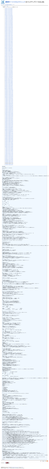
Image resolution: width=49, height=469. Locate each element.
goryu (5, 462)
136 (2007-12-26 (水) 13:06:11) (9, 119)
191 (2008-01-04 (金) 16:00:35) (9, 164)
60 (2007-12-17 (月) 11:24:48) (9, 56)
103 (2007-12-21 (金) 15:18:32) (9, 92)
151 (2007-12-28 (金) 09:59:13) (9, 131)
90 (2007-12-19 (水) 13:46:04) (9, 81)
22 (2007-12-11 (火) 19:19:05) (9, 25)
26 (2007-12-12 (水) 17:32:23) (9, 28)
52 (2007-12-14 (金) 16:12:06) (9, 50)
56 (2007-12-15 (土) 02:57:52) (9, 53)
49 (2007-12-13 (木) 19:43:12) (9, 47)
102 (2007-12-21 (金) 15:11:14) (9, 91)
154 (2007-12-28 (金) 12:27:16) (9, 134)
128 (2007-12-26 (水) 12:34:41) (9, 112)
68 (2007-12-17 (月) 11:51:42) (9, 63)
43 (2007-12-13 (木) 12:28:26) (9, 42)
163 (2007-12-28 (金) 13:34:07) (9, 141)
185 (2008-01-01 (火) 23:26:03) (9, 159)
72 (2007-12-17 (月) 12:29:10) (9, 66)
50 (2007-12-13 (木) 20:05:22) (9, 48)
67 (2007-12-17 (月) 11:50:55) (9, 62)
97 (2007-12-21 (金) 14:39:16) (9, 87)
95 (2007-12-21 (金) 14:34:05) (9, 85)
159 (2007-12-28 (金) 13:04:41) (9, 138)
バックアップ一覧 (5, 6)
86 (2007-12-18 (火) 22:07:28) (9, 78)
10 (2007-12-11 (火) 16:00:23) (9, 15)
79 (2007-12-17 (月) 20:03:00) (9, 72)
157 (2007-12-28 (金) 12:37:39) (9, 136)
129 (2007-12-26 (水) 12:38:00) (9, 113)
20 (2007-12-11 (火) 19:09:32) (9, 23)
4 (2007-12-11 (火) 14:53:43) (8, 10)
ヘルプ (13, 4)
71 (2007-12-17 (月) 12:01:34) (9, 65)
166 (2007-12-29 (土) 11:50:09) (9, 144)
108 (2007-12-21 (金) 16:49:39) (9, 96)
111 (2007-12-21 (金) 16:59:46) (9, 98)
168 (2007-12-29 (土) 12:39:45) (9, 145)
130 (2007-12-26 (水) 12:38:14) (9, 114)
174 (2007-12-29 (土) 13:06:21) (9, 150)
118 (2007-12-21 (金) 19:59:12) (9, 104)
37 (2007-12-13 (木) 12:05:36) (9, 37)
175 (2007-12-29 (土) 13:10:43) (9, 151)
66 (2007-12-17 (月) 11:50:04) (9, 61)
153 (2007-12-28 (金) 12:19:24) (9, 133)
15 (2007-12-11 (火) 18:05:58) (9, 19)
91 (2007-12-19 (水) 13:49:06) (9, 82)
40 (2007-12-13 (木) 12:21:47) (9, 40)
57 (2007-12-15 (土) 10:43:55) (9, 54)
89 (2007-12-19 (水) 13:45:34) (9, 80)
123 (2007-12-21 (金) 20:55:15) (9, 108)
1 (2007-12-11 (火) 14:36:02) (8, 8)
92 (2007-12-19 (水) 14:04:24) (9, 83)
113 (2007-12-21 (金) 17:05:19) (9, 100)
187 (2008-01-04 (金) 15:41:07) (9, 161)
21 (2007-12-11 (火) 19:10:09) (9, 24)
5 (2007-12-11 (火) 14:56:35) (8, 11)
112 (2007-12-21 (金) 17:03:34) (9, 99)
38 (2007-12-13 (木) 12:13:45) (9, 38)
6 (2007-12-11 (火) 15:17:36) (8, 12)
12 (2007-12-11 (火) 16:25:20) (9, 17)
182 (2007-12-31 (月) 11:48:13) (9, 157)
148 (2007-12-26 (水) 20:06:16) (9, 129)
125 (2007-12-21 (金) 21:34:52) (9, 110)
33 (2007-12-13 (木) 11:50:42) (9, 34)
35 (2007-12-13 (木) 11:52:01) (9, 36)
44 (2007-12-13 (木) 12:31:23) (9, 43)
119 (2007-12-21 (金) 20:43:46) (9, 105)
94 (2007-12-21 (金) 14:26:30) (9, 84)
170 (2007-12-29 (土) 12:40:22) (9, 147)
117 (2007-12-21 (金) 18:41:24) (9, 103)
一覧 (5, 4)
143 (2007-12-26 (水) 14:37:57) (9, 125)
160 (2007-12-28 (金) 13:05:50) (9, 139)
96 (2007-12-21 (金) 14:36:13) (9, 86)
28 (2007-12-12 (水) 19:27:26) (9, 30)
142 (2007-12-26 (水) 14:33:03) (9, 124)
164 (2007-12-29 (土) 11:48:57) (9, 142)
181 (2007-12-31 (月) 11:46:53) (9, 156)
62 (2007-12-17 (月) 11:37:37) (9, 58)
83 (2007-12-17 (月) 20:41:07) (9, 75)
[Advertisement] (11, 465)
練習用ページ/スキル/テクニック (15, 2)
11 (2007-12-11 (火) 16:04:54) (9, 16)
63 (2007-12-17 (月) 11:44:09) (9, 59)
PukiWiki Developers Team (15, 467)
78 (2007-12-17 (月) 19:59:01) (9, 71)
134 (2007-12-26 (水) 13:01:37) (9, 117)
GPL (22, 467)
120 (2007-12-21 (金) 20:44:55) (9, 106)
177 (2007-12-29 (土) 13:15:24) (9, 153)
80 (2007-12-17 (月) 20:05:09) (9, 73)
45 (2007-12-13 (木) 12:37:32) (9, 44)
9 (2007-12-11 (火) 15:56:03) (8, 14)
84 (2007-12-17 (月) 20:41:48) (9, 76)
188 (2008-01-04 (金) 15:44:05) (9, 162)
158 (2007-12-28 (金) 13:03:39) (9, 137)
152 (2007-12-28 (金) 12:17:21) (9, 132)
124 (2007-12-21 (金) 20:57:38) (9, 109)
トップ (2, 4)
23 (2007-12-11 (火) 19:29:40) (9, 26)
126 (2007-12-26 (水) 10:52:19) (9, 111)
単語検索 (7, 4)
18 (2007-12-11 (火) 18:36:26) (9, 22)
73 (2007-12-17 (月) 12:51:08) (9, 67)
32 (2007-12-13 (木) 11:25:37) (9, 33)
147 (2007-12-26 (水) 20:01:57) (9, 128)
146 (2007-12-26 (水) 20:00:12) (9, 127)
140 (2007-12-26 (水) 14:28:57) (9, 122)
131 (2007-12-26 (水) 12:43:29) (9, 115)
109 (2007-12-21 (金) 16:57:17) (9, 97)
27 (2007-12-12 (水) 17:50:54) (9, 29)
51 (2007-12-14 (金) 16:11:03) (9, 49)
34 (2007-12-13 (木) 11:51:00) (9, 35)
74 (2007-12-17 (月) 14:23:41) (9, 68)
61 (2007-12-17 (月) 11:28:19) (9, 57)
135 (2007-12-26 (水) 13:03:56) (9, 118)
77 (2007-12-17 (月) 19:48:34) (9, 70)
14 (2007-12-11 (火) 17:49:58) (9, 18)
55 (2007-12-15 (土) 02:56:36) (9, 52)
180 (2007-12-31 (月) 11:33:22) (9, 155)
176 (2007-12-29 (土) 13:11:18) (9, 152)
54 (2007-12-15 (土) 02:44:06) (9, 51)
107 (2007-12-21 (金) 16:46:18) (9, 95)
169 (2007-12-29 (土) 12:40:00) (9, 146)
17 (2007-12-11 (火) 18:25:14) (9, 21)
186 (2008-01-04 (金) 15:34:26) (9, 160)
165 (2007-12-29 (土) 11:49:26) (9, 143)
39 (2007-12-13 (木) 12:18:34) (9, 39)
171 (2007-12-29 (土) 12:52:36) (9, 148)
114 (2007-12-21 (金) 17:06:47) (9, 101)
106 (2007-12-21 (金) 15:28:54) (9, 94)
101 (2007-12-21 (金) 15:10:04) (9, 90)
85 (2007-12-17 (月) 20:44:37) (9, 77)
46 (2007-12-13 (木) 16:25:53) (9, 45)
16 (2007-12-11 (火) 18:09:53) (9, 20)
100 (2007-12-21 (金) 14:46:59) (9, 89)
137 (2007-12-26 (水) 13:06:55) (9, 120)
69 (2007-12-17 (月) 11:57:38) (9, 64)
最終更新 (10, 4)
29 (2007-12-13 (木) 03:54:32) (9, 31)
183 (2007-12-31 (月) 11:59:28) (9, 158)
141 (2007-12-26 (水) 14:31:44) (9, 123)
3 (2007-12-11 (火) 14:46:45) (8, 9)
